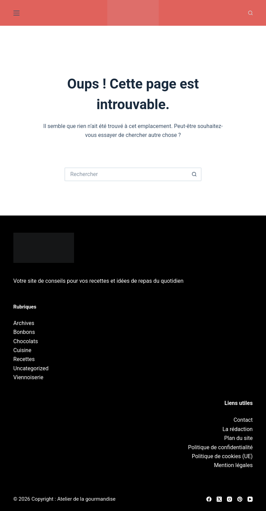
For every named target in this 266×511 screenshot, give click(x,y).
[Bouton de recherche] (195, 174)
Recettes (24, 359)
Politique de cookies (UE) (222, 456)
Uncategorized (31, 368)
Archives (23, 323)
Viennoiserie (28, 377)
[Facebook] (208, 499)
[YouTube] (250, 499)
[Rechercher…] (126, 174)
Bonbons (24, 332)
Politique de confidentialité (220, 447)
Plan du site (238, 438)
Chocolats (25, 341)
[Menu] (16, 13)
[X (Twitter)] (219, 499)
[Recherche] (250, 13)
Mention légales (233, 465)
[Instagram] (229, 499)
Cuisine (22, 350)
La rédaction (237, 429)
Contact (243, 420)
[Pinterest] (239, 499)
